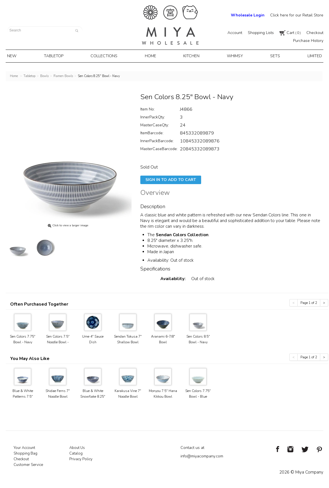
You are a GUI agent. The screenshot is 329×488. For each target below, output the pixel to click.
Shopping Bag (25, 452)
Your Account (24, 446)
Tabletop (56, 55)
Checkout (314, 32)
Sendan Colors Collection (182, 233)
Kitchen (191, 55)
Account (234, 32)
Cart (290, 32)
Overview (155, 192)
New (16, 55)
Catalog (76, 452)
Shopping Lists (261, 32)
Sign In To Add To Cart (170, 178)
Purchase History (308, 40)
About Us (77, 446)
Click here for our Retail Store (296, 15)
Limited (310, 55)
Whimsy (233, 55)
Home (151, 55)
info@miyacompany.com (201, 455)
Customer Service (28, 463)
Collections (106, 55)
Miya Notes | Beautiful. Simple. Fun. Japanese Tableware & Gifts (170, 25)
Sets (272, 55)
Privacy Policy (81, 458)
